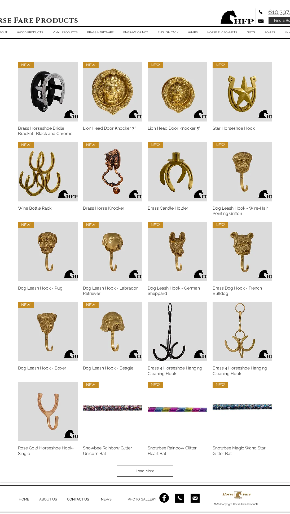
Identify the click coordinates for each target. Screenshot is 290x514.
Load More (145, 471)
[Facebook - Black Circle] (164, 498)
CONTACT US (78, 499)
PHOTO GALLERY (142, 499)
